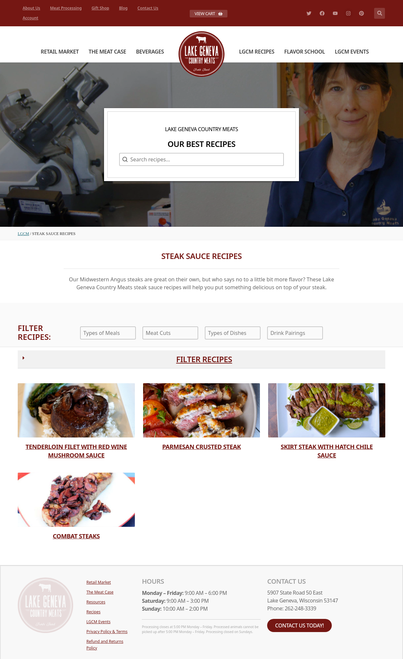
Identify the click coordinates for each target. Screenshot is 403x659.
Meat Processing (66, 8)
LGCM (23, 233)
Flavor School (304, 51)
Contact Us (148, 8)
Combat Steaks (76, 536)
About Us (31, 8)
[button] (379, 13)
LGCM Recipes (256, 51)
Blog (123, 8)
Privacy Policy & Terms (106, 631)
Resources (95, 602)
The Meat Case (107, 51)
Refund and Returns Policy (104, 645)
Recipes (93, 612)
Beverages (150, 51)
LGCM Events (352, 51)
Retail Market (60, 51)
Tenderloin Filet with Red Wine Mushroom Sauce (76, 450)
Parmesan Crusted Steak (201, 446)
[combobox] (108, 333)
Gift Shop (100, 8)
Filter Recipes (204, 359)
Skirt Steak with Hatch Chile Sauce (327, 450)
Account (30, 18)
